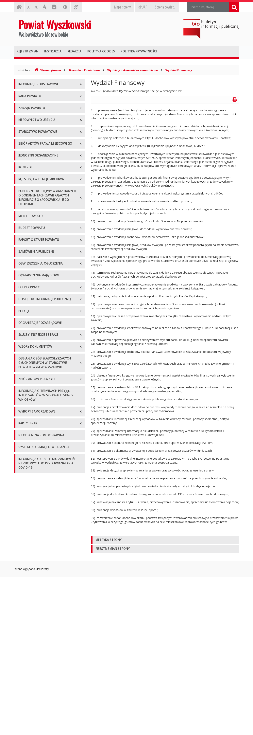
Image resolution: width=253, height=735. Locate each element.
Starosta (23, 183)
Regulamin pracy (29, 257)
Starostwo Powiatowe (84, 70)
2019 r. (22, 400)
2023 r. (22, 436)
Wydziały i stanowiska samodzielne (132, 70)
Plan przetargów (28, 484)
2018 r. (22, 392)
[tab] (165, 540)
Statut (22, 278)
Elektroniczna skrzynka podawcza (39, 111)
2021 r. (22, 418)
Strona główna (48, 70)
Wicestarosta (26, 191)
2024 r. (22, 445)
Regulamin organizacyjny (34, 230)
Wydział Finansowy (178, 70)
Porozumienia (27, 248)
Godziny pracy (27, 102)
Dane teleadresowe (30, 94)
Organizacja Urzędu (30, 120)
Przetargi (24, 466)
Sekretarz (24, 200)
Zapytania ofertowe (31, 475)
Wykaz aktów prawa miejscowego (40, 286)
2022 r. (22, 427)
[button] (165, 540)
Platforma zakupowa (31, 492)
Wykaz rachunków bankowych (37, 129)
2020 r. (22, 409)
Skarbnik (23, 209)
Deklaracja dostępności (33, 138)
